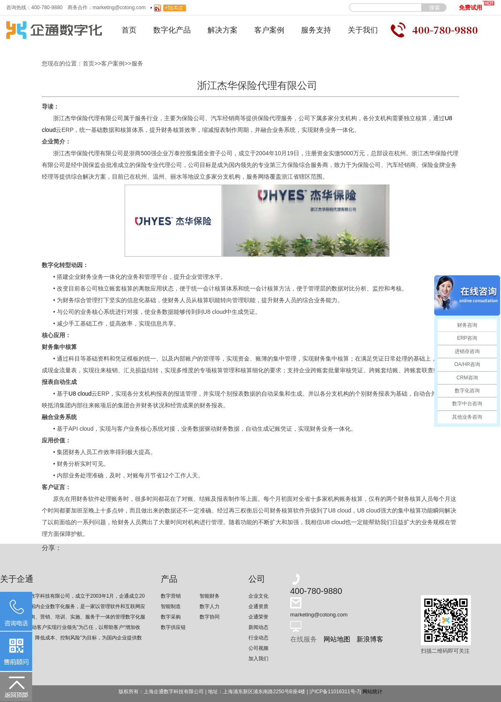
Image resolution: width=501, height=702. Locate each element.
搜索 (434, 8)
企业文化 (258, 596)
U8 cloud (79, 393)
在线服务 (303, 639)
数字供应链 (173, 627)
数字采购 (171, 617)
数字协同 (210, 617)
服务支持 (316, 30)
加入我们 (258, 659)
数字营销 (171, 596)
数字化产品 (172, 30)
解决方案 (222, 30)
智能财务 (210, 596)
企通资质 (258, 606)
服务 (137, 63)
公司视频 (258, 648)
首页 (129, 30)
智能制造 (171, 606)
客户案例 (269, 30)
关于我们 (363, 30)
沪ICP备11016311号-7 (334, 691)
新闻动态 (258, 627)
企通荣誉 (258, 617)
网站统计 (372, 691)
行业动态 (258, 638)
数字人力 (210, 606)
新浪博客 (370, 639)
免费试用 (476, 5)
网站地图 (337, 639)
